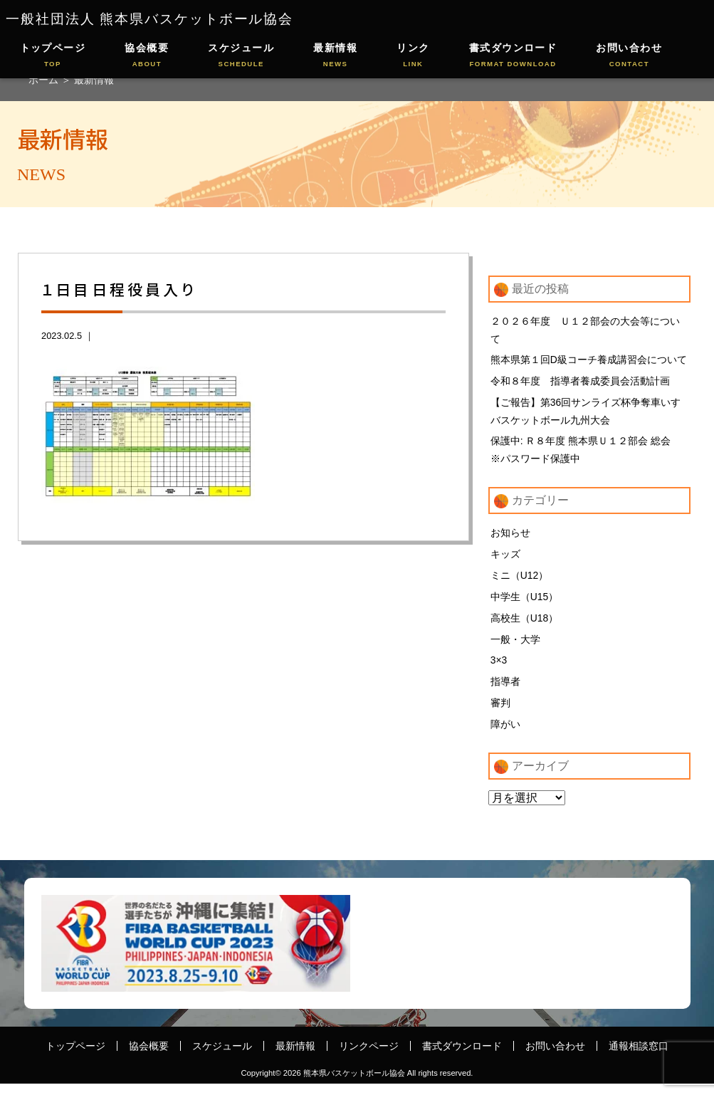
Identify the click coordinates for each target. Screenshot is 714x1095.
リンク (413, 56)
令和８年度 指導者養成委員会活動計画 (580, 383)
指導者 (505, 691)
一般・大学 (515, 647)
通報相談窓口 (638, 1057)
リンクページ (369, 1057)
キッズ (505, 559)
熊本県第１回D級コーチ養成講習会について (588, 361)
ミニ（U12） (519, 581)
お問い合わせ (629, 56)
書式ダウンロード (513, 56)
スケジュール (241, 56)
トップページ (53, 56)
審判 (500, 712)
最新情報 (335, 56)
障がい (505, 734)
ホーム (44, 79)
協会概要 (147, 56)
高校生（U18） (524, 625)
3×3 (499, 669)
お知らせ (510, 537)
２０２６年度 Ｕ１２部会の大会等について (585, 330)
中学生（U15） (524, 603)
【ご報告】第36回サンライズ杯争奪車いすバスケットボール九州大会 (585, 414)
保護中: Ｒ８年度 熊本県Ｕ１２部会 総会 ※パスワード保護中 (585, 453)
